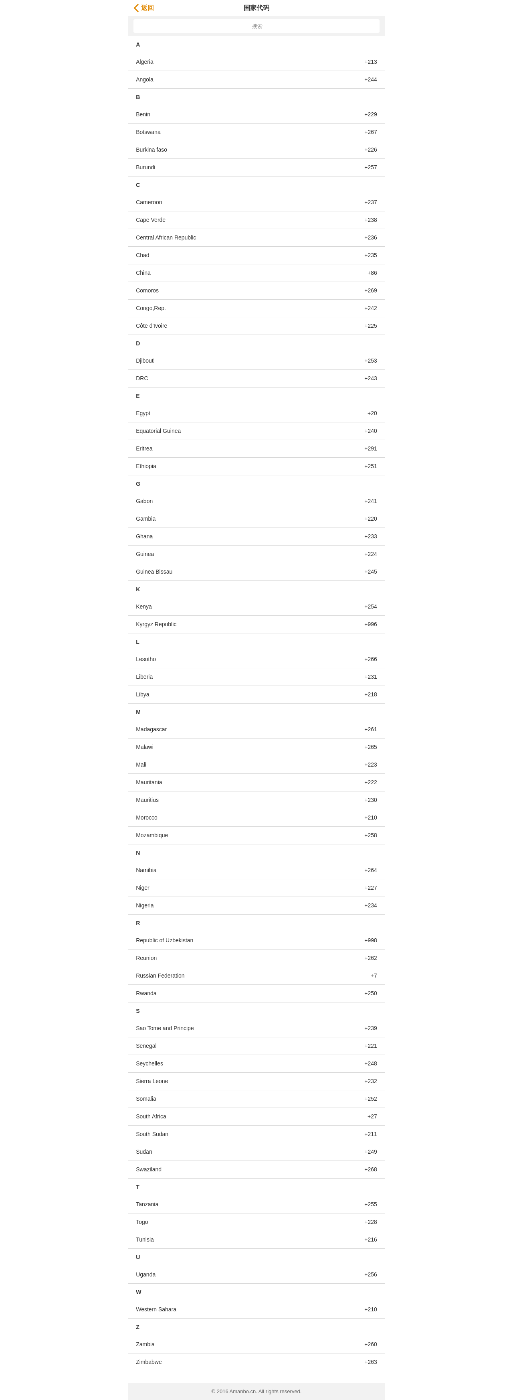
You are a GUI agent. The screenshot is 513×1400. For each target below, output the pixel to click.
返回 (143, 7)
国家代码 (256, 7)
